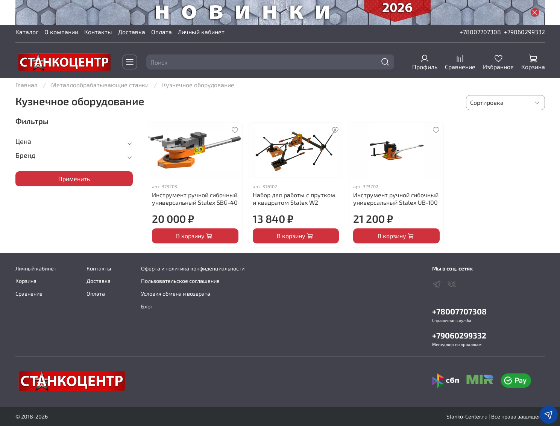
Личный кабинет (201, 31)
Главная (26, 84)
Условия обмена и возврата (175, 293)
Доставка (131, 31)
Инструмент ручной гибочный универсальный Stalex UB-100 (396, 198)
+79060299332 (524, 31)
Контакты (98, 31)
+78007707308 (480, 31)
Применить (74, 178)
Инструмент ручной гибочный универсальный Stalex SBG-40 (195, 198)
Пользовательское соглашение (180, 281)
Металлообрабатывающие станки (100, 84)
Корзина (25, 281)
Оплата (161, 31)
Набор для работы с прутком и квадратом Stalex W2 (294, 198)
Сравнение (28, 293)
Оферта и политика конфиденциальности (192, 268)
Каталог (26, 31)
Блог (147, 306)
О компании (61, 31)
